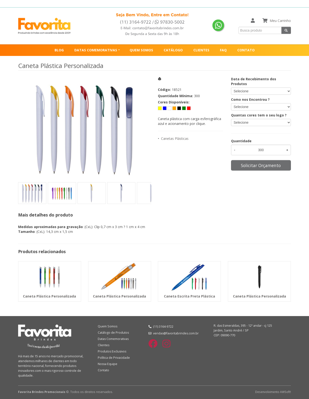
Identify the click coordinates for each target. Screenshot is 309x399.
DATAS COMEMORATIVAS (95, 50)
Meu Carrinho (280, 20)
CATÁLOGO (173, 50)
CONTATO (246, 50)
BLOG (59, 50)
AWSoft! (285, 392)
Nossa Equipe (107, 364)
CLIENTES (201, 50)
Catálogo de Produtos (113, 333)
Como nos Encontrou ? (250, 99)
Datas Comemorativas (113, 339)
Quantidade (241, 141)
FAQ (223, 50)
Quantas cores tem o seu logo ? (259, 115)
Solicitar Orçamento (261, 165)
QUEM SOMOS (141, 50)
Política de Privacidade (114, 358)
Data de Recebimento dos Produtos (253, 81)
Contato (103, 370)
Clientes (103, 345)
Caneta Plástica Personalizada (49, 296)
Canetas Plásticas (175, 138)
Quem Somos (107, 326)
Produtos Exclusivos (112, 351)
